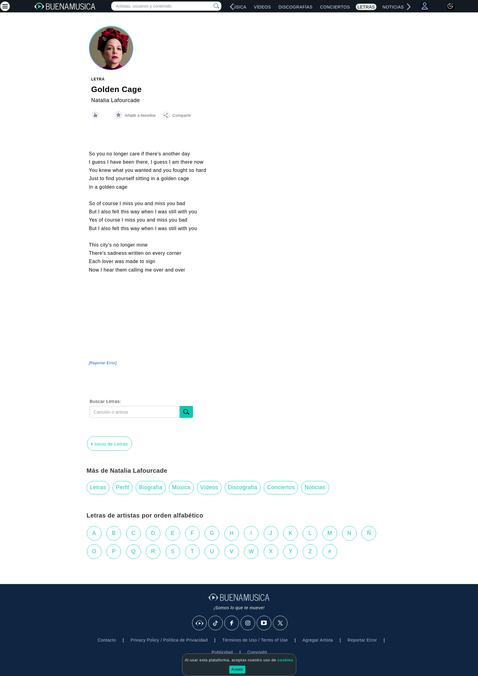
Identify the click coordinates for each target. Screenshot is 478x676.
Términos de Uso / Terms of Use (255, 640)
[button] (176, 116)
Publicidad (222, 652)
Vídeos (262, 7)
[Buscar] (186, 412)
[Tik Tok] (216, 623)
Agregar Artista (317, 640)
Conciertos (335, 7)
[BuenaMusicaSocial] (199, 623)
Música (237, 7)
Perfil (122, 487)
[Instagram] (248, 623)
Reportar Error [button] (362, 640)
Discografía (243, 487)
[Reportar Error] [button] (103, 363)
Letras (366, 7)
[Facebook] (232, 623)
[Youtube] (264, 623)
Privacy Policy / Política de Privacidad (169, 640)
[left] (232, 6)
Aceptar (237, 669)
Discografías (295, 7)
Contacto (107, 640)
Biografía (150, 487)
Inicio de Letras (109, 443)
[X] (280, 623)
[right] (408, 6)
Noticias (393, 7)
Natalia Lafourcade (115, 100)
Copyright (257, 652)
